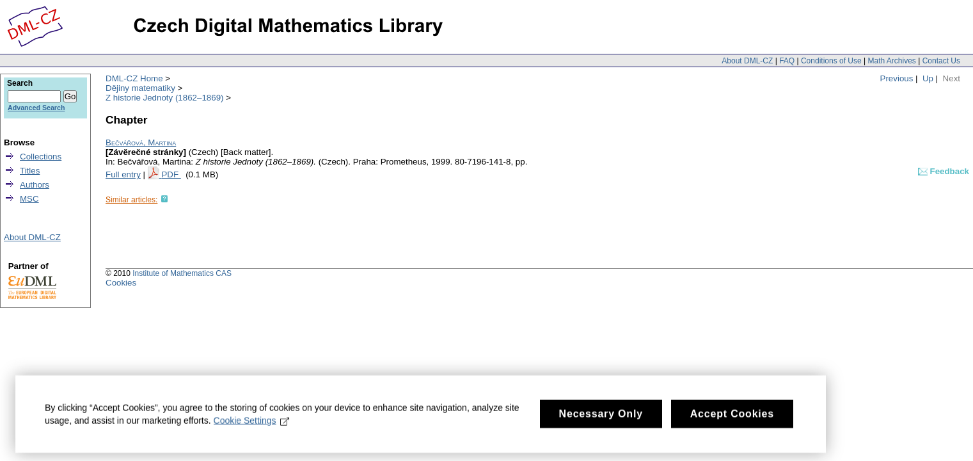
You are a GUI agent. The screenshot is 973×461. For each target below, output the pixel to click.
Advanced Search (36, 107)
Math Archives (891, 60)
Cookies (121, 282)
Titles (30, 170)
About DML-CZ (747, 60)
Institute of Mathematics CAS (182, 273)
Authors (34, 185)
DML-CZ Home (134, 78)
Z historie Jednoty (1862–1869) (165, 97)
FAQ (787, 60)
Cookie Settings (252, 426)
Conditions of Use (831, 60)
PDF (170, 174)
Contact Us (941, 60)
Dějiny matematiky (140, 88)
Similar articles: (131, 199)
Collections (40, 156)
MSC (29, 199)
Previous (897, 78)
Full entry (123, 174)
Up (927, 78)
